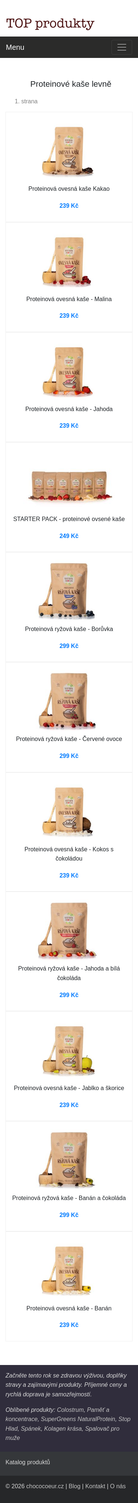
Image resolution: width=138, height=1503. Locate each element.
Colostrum (70, 1410)
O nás (118, 1486)
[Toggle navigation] (122, 47)
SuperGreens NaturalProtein (78, 1419)
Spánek (31, 1429)
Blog (75, 1486)
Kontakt (95, 1486)
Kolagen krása (63, 1429)
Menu (15, 47)
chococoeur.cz (45, 1486)
